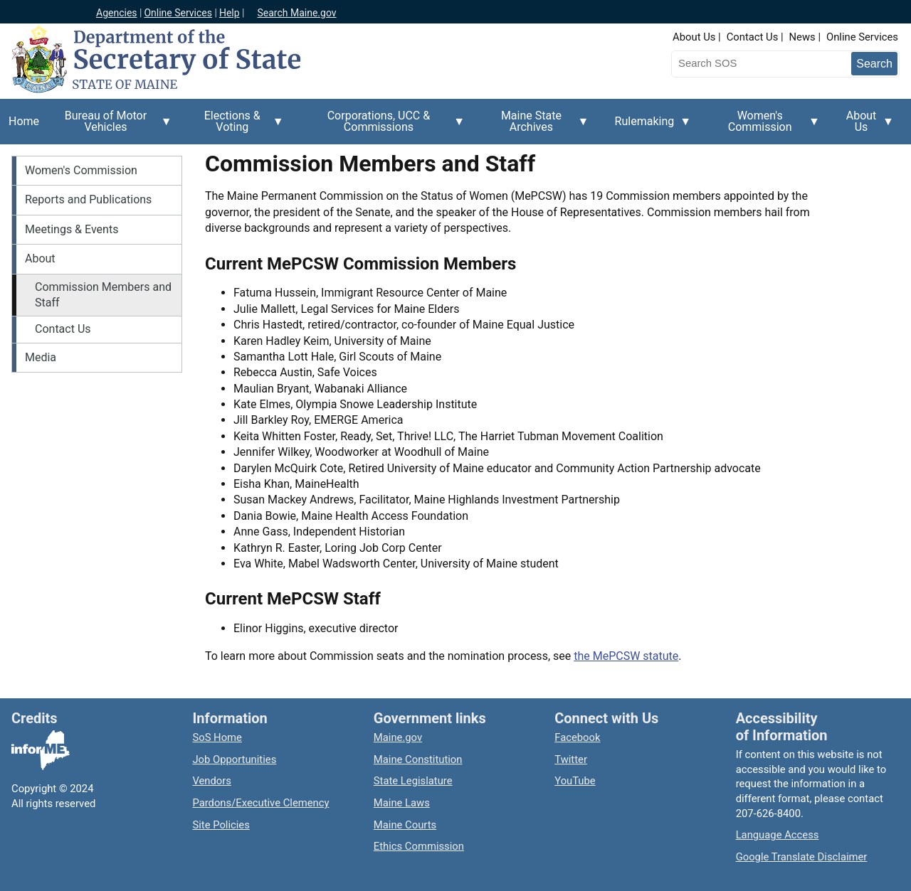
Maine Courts (405, 824)
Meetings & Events (71, 229)
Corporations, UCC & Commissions (383, 126)
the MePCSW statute (626, 656)
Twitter (570, 759)
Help (229, 12)
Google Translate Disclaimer (802, 856)
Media (40, 357)
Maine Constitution (418, 759)
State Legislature (413, 780)
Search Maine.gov (296, 12)
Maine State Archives (535, 126)
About (40, 258)
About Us (694, 37)
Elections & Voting (236, 126)
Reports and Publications (88, 199)
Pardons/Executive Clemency (260, 802)
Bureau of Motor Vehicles (110, 126)
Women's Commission (764, 126)
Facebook (577, 737)
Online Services (178, 12)
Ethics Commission (419, 846)
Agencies (116, 12)
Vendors (211, 780)
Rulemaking (649, 129)
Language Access (777, 834)
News (802, 37)
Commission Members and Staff (103, 294)
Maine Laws (402, 802)
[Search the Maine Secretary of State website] (746, 63)
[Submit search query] (874, 63)
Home (24, 121)
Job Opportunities (234, 759)
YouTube (574, 780)
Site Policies (220, 824)
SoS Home (217, 737)
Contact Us (753, 37)
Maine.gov (398, 737)
